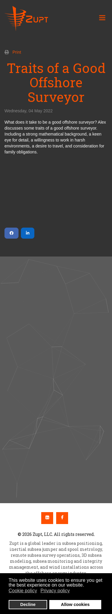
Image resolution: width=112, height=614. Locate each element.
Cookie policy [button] (23, 590)
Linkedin (47, 518)
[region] (56, 380)
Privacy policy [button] (55, 590)
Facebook (62, 518)
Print (17, 52)
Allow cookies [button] (75, 604)
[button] (56, 366)
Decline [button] (28, 604)
